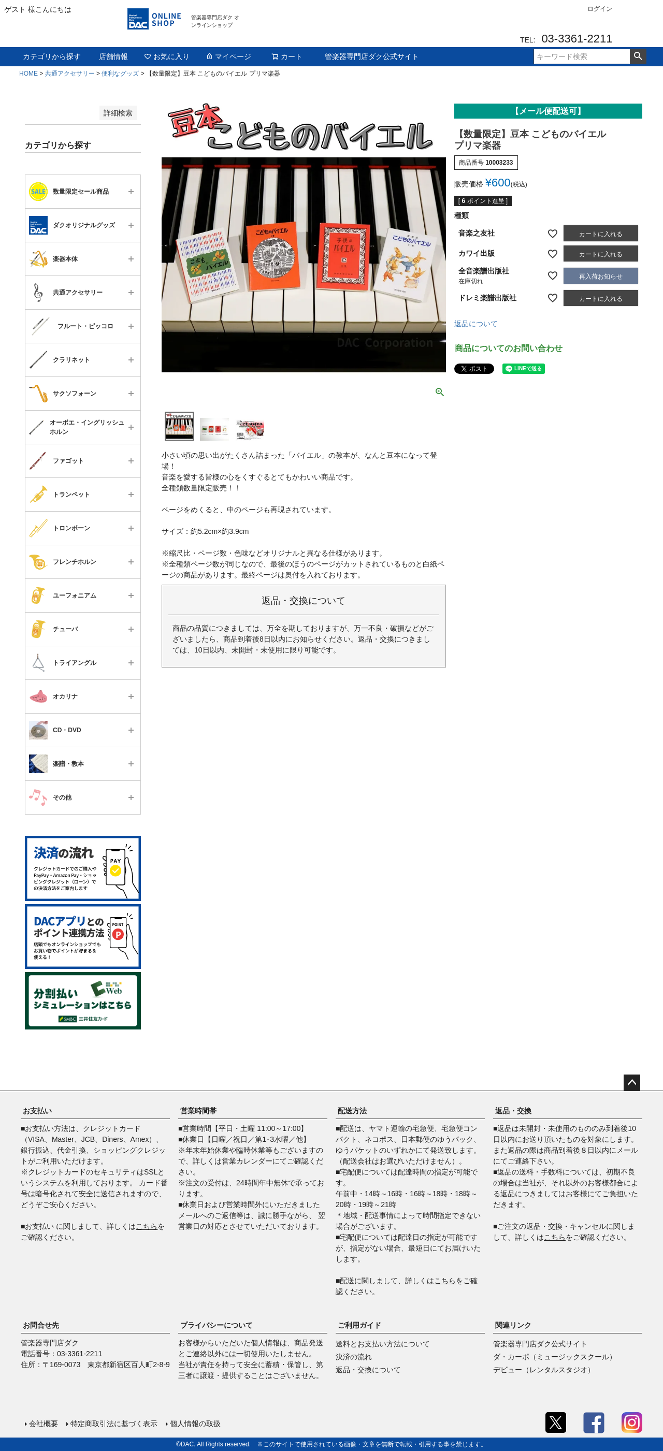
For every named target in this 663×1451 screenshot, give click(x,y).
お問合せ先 (41, 1325)
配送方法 (352, 1111)
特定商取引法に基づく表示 (113, 1423)
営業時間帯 (198, 1111)
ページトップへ (632, 1083)
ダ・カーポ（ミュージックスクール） (554, 1357)
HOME (28, 73)
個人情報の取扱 (195, 1423)
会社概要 (43, 1423)
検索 (638, 56)
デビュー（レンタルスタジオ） (544, 1370)
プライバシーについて (216, 1325)
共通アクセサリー (70, 73)
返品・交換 (513, 1111)
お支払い (37, 1111)
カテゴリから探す (52, 56)
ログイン (599, 8)
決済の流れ (354, 1357)
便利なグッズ (120, 73)
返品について (476, 324)
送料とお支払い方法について (383, 1344)
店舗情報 (113, 56)
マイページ (228, 56)
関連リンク (513, 1325)
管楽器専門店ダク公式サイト (372, 56)
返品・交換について (368, 1370)
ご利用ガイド (359, 1325)
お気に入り (167, 56)
